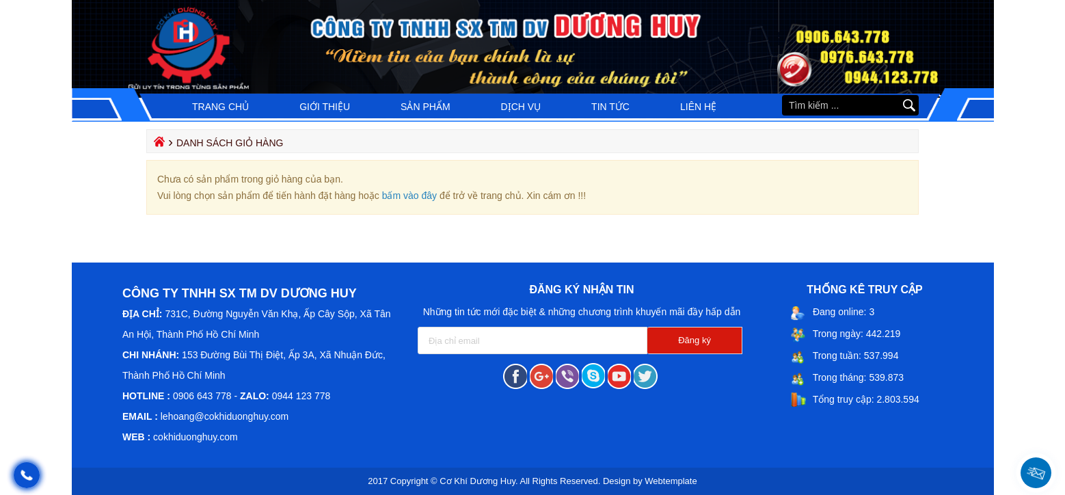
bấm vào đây (409, 195)
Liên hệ (698, 106)
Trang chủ (220, 106)
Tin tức (610, 106)
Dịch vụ (521, 106)
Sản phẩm (425, 106)
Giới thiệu (324, 106)
